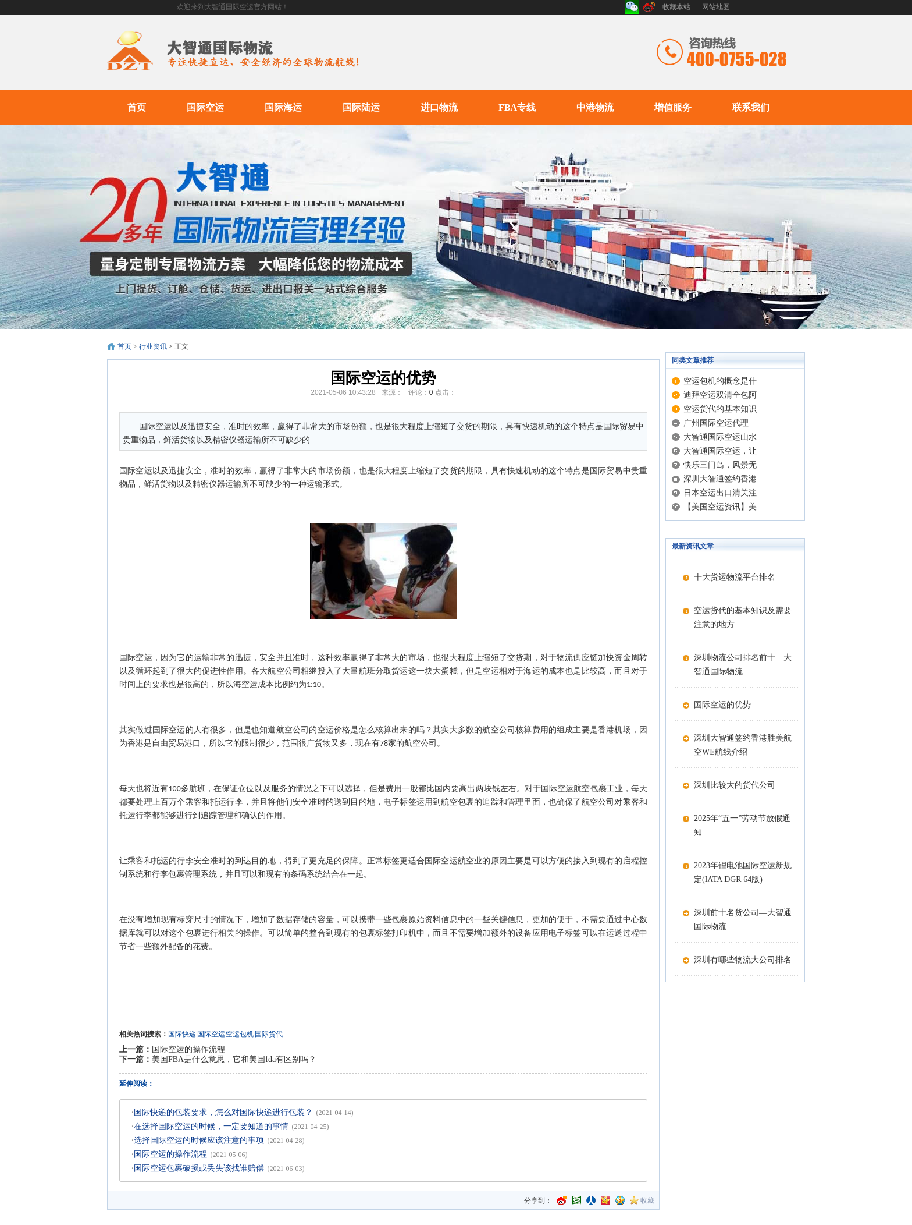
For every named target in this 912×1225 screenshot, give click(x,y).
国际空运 (205, 107)
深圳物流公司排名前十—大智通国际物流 (743, 664)
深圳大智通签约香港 (720, 479)
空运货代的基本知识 (720, 409)
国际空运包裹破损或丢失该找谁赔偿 (199, 1168)
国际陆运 (361, 107)
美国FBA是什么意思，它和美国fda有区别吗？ (234, 1059)
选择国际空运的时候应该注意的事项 (199, 1140)
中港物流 (595, 107)
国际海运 (283, 107)
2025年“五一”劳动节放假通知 (742, 825)
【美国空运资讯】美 (720, 506)
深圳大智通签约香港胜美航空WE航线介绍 (743, 745)
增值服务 (673, 107)
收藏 (647, 1200)
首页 (136, 107)
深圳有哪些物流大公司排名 (743, 959)
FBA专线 (517, 107)
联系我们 (751, 107)
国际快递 (182, 1034)
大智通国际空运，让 (720, 451)
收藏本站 (676, 7)
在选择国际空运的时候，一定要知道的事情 (211, 1126)
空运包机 (240, 1034)
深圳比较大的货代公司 (734, 785)
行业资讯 (153, 346)
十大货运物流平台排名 (734, 577)
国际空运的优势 (722, 704)
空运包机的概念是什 (720, 381)
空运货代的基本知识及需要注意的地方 (743, 617)
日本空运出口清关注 (720, 492)
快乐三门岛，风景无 (720, 465)
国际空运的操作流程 (188, 1049)
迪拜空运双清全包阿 (720, 395)
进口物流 (439, 107)
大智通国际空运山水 (720, 437)
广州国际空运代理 (716, 423)
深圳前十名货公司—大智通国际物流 (743, 919)
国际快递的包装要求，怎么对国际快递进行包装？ (223, 1112)
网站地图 (716, 7)
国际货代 (269, 1034)
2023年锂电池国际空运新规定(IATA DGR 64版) (743, 872)
